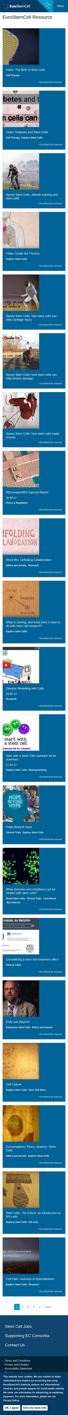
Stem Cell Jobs (18, 1326)
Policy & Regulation (17, 503)
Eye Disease (13, 902)
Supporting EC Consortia (27, 1335)
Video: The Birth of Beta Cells (25, 69)
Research (33, 565)
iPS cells (33, 1222)
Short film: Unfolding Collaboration (28, 560)
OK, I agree (12, 1407)
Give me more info (34, 1407)
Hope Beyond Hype (19, 827)
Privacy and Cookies (17, 1364)
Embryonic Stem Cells (18, 1027)
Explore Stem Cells (31, 137)
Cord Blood (49, 898)
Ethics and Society (16, 565)
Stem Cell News (37, 1090)
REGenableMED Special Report (27, 492)
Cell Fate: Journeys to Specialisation (30, 1279)
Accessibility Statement (18, 1368)
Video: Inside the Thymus (22, 253)
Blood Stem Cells (15, 898)
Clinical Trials (13, 832)
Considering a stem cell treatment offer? (32, 959)
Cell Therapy (13, 75)
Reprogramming (37, 770)
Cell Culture (14, 1084)
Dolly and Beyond (17, 1022)
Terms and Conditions (17, 1360)
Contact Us (15, 1345)
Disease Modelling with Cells (25, 688)
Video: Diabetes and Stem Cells (27, 132)
